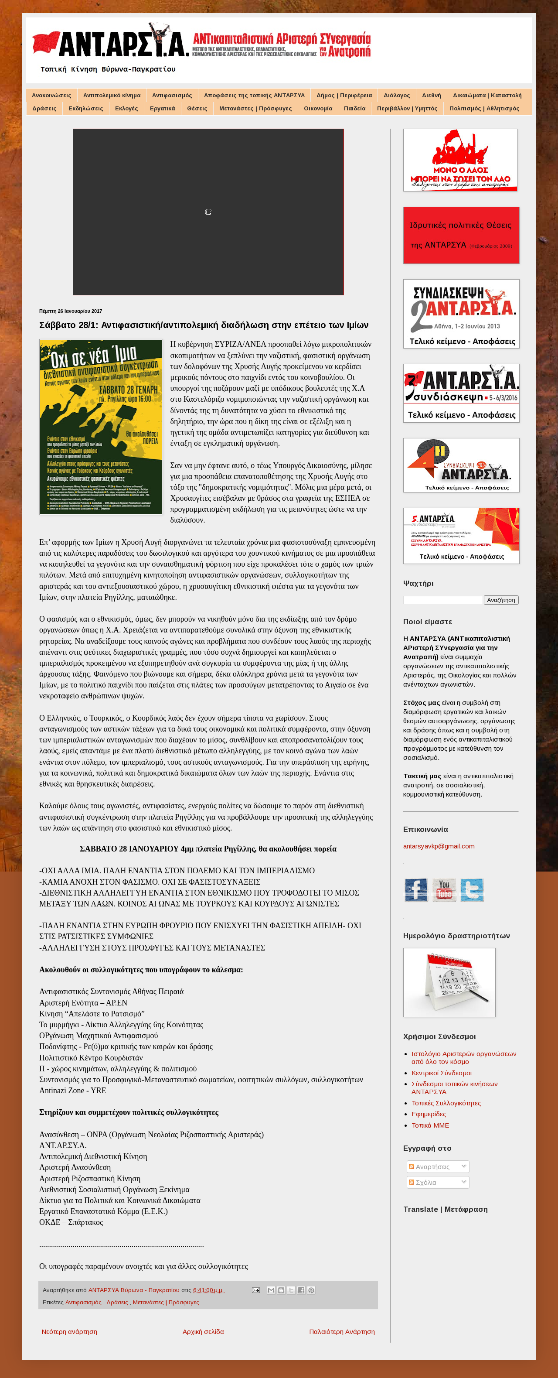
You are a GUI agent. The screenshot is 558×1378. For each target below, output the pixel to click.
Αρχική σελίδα (203, 1331)
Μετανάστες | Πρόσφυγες (255, 108)
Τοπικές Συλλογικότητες (446, 1103)
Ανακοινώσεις (51, 95)
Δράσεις (44, 108)
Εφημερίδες (429, 1114)
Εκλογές (126, 108)
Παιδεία (354, 108)
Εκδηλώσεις (85, 108)
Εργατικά (162, 108)
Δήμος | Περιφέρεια (344, 95)
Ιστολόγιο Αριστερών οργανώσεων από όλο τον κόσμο (464, 1057)
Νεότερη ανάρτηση (69, 1331)
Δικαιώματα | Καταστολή (487, 95)
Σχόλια (422, 1182)
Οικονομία (318, 108)
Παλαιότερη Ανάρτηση (342, 1331)
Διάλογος (397, 95)
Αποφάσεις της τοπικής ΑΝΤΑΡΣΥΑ (254, 95)
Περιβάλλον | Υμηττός (407, 108)
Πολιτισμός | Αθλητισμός (484, 108)
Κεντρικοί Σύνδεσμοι (442, 1073)
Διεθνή (431, 95)
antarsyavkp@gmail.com (439, 846)
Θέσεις (197, 108)
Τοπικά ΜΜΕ (430, 1125)
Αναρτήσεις (429, 1166)
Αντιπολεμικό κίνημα (111, 95)
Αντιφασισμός (172, 95)
